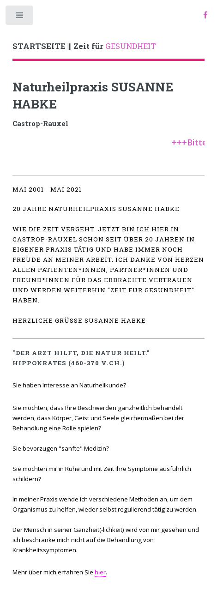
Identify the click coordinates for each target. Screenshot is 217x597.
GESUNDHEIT (84, 46)
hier (100, 572)
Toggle (20, 17)
